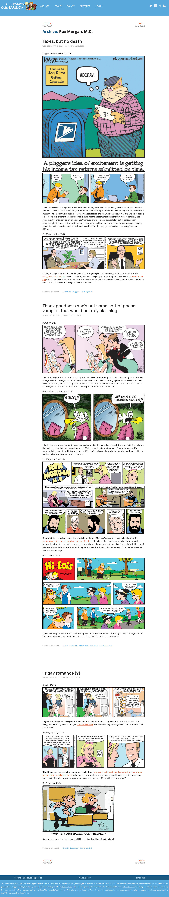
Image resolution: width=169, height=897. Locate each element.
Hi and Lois (67, 292)
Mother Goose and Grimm (88, 645)
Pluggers (76, 292)
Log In (99, 6)
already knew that (85, 724)
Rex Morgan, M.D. (87, 292)
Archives (44, 6)
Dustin (65, 645)
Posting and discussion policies (28, 877)
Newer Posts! (140, 26)
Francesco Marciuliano (9, 890)
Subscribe (85, 6)
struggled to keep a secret (54, 276)
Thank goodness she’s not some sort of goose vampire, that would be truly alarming (88, 308)
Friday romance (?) (61, 673)
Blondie (66, 848)
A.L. (28, 893)
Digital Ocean (67, 887)
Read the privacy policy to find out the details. (147, 882)
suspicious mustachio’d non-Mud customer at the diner (67, 541)
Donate (71, 6)
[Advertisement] (86, 660)
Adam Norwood (128, 887)
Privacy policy (84, 877)
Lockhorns (74, 848)
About (58, 6)
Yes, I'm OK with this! (148, 888)
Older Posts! (47, 26)
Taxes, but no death (62, 41)
